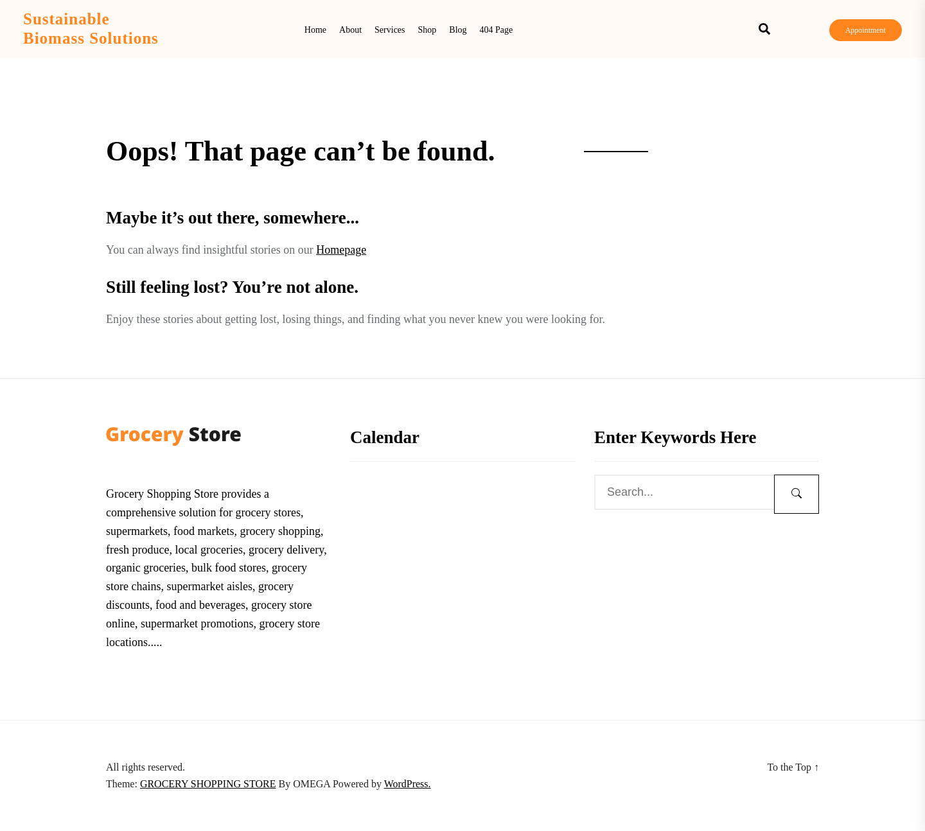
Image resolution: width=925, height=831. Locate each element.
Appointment (865, 30)
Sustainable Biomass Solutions (91, 28)
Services (389, 30)
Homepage (341, 249)
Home (315, 30)
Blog (457, 30)
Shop (427, 30)
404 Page (496, 30)
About (350, 30)
